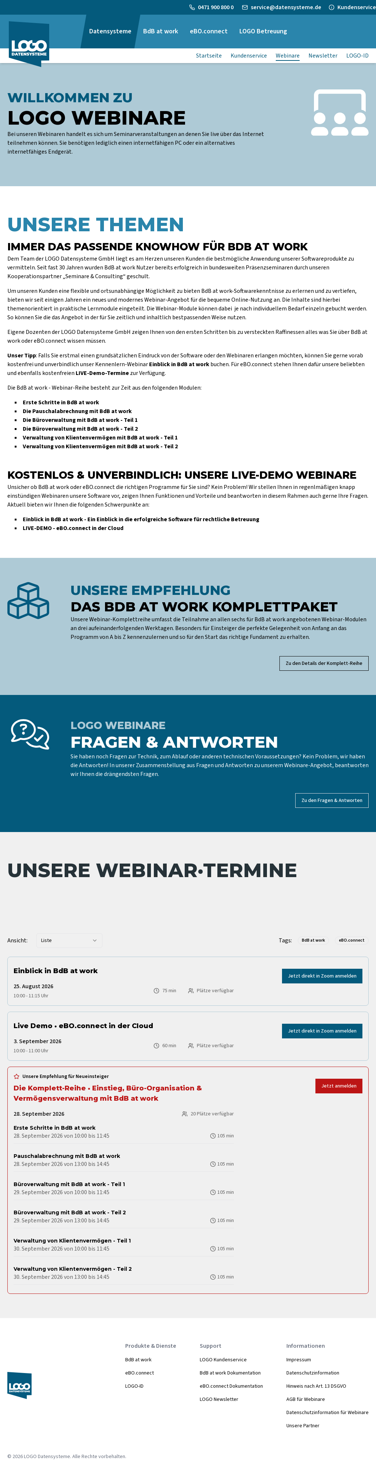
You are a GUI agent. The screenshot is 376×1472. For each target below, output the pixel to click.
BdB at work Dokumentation (230, 1373)
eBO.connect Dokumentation (231, 1386)
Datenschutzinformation (312, 1373)
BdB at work (138, 1360)
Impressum (298, 1360)
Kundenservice (356, 7)
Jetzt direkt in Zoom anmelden (322, 976)
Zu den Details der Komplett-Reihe (324, 663)
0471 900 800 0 (216, 7)
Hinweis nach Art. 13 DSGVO (316, 1386)
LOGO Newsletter (219, 1399)
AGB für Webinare (305, 1399)
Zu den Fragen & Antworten (331, 800)
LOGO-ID (134, 1386)
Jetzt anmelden (339, 1086)
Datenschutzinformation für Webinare (327, 1412)
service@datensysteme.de (286, 7)
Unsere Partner (302, 1425)
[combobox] (69, 940)
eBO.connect (139, 1373)
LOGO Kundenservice (223, 1360)
